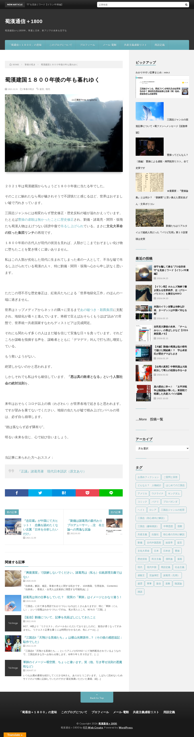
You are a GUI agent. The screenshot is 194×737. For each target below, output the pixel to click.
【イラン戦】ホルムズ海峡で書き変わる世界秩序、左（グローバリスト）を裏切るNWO (170, 290)
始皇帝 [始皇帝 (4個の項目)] (169, 542)
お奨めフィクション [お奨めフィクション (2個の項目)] (148, 477)
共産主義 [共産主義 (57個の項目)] (142, 534)
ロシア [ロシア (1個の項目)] (152, 509)
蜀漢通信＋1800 (24, 21)
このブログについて (60, 44)
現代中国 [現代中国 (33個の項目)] (151, 567)
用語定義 (160, 44)
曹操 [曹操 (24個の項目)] (177, 550)
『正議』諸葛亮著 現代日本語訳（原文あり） (52, 471)
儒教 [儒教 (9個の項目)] (179, 526)
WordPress (126, 727)
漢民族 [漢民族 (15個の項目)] (169, 558)
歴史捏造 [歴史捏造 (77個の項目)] (142, 558)
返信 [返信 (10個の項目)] (158, 583)
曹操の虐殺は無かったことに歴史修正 (46, 219)
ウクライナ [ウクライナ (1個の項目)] (157, 493)
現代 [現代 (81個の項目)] (140, 567)
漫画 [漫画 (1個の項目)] (179, 558)
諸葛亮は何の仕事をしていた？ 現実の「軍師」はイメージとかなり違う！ (72, 597)
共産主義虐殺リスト (135, 44)
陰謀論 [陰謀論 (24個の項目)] (178, 583)
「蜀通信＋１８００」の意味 (25, 44)
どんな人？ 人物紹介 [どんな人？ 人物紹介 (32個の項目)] (149, 485)
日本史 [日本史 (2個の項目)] (166, 550)
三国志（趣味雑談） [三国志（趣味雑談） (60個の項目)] (148, 526)
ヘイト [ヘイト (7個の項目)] (141, 509)
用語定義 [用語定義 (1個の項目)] (165, 567)
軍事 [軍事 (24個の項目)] (149, 583)
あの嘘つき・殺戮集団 (96, 310)
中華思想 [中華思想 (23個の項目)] (168, 526)
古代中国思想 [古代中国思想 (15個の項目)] (154, 542)
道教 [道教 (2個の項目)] (167, 583)
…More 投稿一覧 (149, 419)
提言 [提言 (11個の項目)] (179, 542)
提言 (42, 89)
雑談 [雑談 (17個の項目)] (140, 591)
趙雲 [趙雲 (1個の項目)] (140, 583)
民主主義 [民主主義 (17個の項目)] (156, 558)
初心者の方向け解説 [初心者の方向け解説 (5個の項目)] (174, 534)
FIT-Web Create (93, 727)
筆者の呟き (28, 89)
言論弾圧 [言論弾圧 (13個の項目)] (154, 575)
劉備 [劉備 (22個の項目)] (140, 542)
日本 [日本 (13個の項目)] (156, 550)
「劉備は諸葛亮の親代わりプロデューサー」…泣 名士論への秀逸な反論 (85, 525)
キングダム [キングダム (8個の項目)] (174, 493)
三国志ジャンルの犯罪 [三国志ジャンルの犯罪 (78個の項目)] (173, 509)
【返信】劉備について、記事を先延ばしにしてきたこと (59, 617)
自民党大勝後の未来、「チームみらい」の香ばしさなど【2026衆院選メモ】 (171, 330)
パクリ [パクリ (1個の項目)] (155, 501)
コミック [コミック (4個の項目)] (142, 501)
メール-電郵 (109, 44)
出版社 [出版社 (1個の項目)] (155, 534)
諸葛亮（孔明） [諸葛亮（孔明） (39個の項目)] (171, 575)
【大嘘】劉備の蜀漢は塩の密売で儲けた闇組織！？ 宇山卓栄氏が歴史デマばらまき (170, 350)
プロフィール (87, 44)
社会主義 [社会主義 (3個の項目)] (179, 567)
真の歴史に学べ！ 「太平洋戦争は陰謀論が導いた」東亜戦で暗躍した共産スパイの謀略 (170, 390)
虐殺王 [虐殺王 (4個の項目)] (141, 575)
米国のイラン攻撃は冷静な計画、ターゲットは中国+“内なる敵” (170, 310)
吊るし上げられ (72, 226)
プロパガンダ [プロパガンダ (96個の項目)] (170, 501)
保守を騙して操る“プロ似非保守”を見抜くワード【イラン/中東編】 (171, 270)
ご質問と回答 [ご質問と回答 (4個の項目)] (170, 477)
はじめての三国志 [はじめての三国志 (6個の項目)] (175, 485)
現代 (48, 89)
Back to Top (97, 698)
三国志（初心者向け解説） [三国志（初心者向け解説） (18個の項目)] (152, 518)
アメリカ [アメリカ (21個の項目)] (142, 493)
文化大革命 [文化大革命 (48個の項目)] (143, 550)
